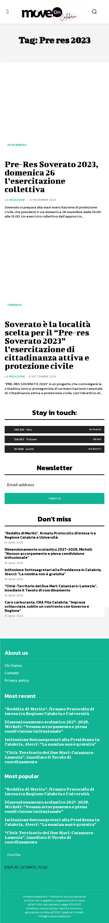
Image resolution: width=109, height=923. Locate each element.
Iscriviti (94, 449)
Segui (97, 439)
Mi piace (95, 429)
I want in (54, 498)
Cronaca (14, 305)
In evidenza (17, 145)
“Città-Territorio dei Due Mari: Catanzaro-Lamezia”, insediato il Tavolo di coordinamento (51, 588)
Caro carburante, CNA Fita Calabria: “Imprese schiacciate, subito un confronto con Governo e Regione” (47, 606)
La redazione (15, 200)
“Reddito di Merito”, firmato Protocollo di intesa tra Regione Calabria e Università (50, 535)
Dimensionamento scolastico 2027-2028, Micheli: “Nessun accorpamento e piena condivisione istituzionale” (48, 553)
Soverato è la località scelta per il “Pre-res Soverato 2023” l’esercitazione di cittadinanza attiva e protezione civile (48, 344)
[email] (54, 485)
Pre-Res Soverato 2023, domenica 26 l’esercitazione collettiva (51, 176)
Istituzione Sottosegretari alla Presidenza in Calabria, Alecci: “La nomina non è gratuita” (53, 572)
